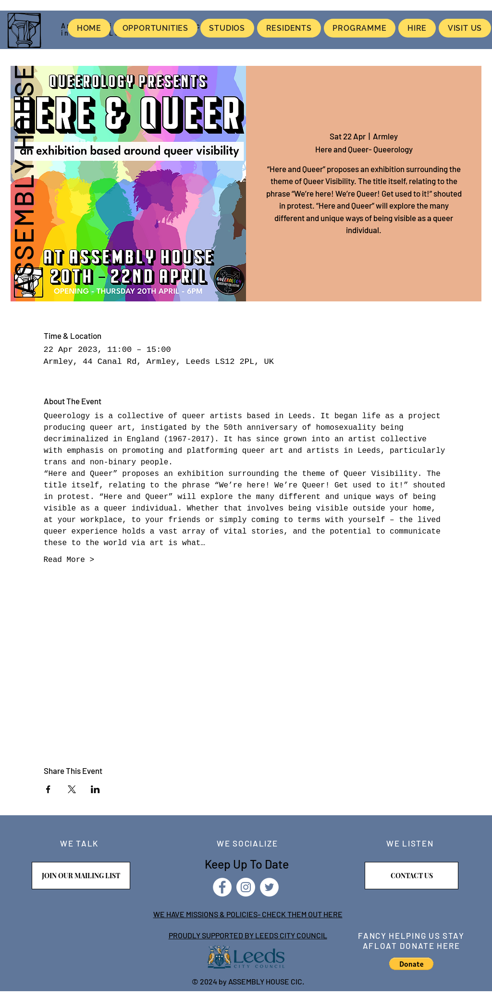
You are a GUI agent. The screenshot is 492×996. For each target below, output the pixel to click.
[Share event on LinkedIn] (95, 789)
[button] (411, 964)
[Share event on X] (71, 789)
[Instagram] (245, 887)
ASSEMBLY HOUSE (23, 179)
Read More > (69, 560)
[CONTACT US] (411, 875)
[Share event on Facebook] (48, 789)
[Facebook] (222, 887)
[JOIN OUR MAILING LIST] (81, 875)
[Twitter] (269, 887)
